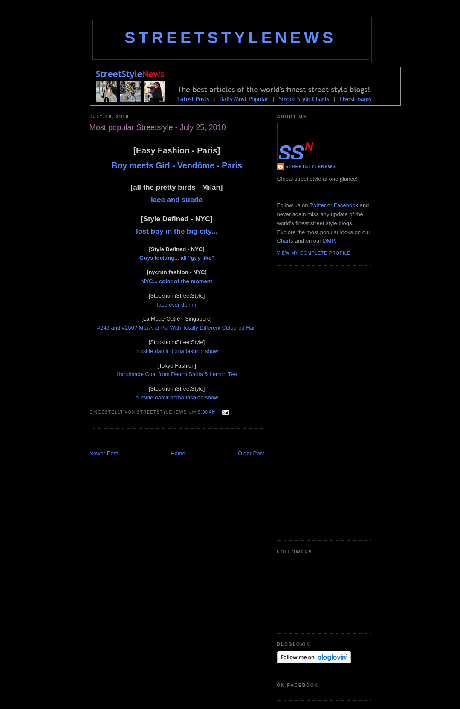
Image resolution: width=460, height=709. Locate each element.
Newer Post (104, 453)
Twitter (318, 205)
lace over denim (177, 304)
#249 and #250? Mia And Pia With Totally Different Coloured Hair (176, 327)
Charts (285, 240)
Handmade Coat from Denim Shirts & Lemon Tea (176, 374)
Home (178, 453)
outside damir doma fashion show (177, 351)
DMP (328, 240)
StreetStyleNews (230, 37)
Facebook (346, 205)
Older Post (251, 453)
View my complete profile (314, 253)
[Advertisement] (189, 440)
